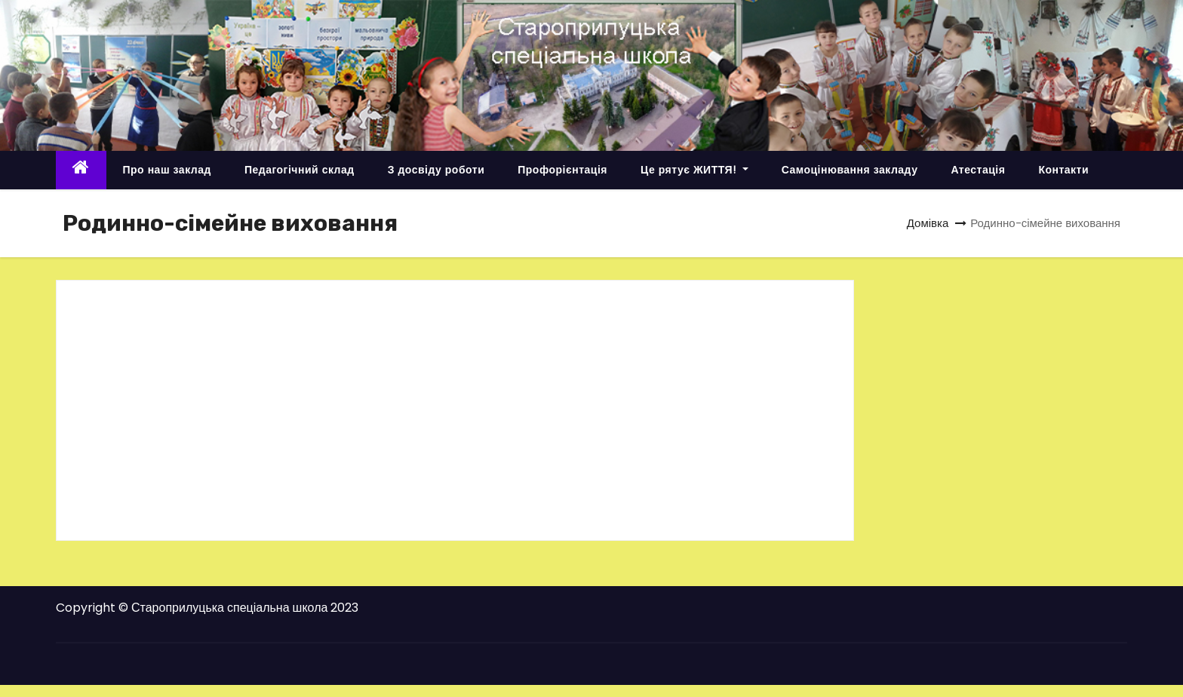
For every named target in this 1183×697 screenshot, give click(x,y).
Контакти (1063, 169)
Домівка (928, 223)
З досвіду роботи (436, 169)
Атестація (978, 169)
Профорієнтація (562, 169)
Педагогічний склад (299, 169)
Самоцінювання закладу (850, 169)
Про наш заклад (167, 169)
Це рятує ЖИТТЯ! (694, 169)
